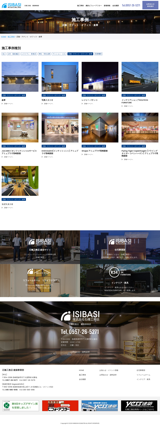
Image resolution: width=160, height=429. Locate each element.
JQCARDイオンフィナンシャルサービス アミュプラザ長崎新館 (19, 152)
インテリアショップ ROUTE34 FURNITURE (135, 101)
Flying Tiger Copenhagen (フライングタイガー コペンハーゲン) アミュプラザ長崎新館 (140, 154)
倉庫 (3, 100)
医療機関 (98, 54)
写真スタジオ (47, 100)
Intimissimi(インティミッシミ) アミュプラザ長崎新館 (60, 152)
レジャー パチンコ (89, 100)
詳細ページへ (7, 104)
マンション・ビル (59, 54)
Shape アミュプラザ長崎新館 (95, 151)
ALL (3, 54)
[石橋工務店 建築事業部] (21, 5)
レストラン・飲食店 (29, 54)
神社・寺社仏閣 (44, 54)
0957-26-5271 (11, 382)
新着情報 (107, 5)
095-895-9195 (11, 392)
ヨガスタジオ (7, 205)
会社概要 (115, 5)
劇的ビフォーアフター (94, 5)
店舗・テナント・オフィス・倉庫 (80, 54)
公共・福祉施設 (13, 54)
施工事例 (80, 5)
